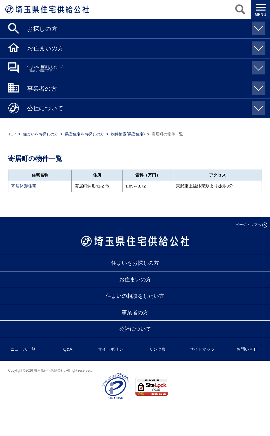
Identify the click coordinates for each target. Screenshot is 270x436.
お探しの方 (145, 27)
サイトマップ (202, 349)
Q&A (67, 349)
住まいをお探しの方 (40, 134)
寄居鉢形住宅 (23, 186)
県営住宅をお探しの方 (84, 134)
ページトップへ (248, 224)
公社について (145, 106)
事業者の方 (145, 86)
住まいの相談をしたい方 (145, 66)
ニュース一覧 (23, 349)
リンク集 (157, 349)
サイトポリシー (112, 349)
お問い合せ (246, 349)
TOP (12, 134)
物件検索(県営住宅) (128, 134)
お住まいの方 (145, 46)
